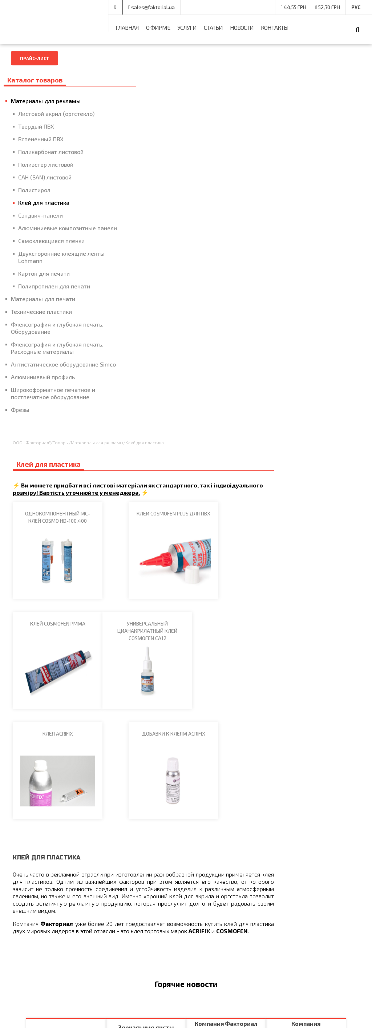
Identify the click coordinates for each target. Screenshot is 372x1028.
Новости (242, 27)
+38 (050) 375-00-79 (146, 7)
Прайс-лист (34, 58)
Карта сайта (203, 935)
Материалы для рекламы (46, 100)
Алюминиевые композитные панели (57, 231)
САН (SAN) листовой (45, 177)
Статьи (213, 27)
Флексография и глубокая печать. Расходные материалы (53, 355)
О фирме (158, 27)
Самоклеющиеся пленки (51, 247)
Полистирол (34, 189)
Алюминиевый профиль (43, 391)
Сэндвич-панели (40, 215)
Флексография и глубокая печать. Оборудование (46, 335)
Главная (127, 27)
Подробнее (51, 616)
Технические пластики (41, 318)
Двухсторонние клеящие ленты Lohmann (52, 264)
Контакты (274, 27)
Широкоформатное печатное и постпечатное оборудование (53, 408)
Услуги (187, 27)
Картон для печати (44, 280)
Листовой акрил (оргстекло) (56, 113)
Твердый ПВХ (36, 126)
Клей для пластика (43, 202)
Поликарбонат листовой (51, 151)
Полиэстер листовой (45, 164)
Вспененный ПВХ (41, 138)
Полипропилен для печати (54, 293)
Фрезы (20, 424)
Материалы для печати (43, 306)
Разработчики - (312, 1011)
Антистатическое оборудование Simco (54, 375)
